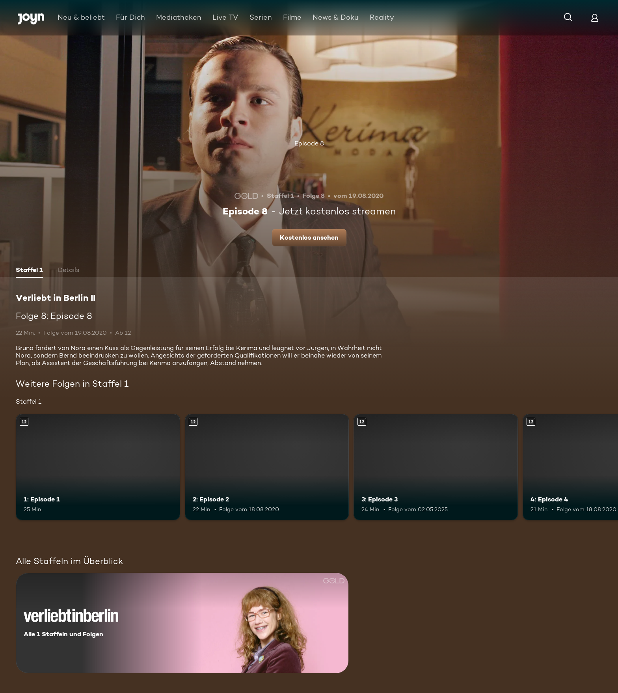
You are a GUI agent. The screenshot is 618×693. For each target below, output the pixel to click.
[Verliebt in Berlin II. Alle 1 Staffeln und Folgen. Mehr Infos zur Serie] (182, 623)
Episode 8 (309, 143)
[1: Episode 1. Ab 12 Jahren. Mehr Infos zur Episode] (98, 467)
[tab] (29, 271)
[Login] (594, 17)
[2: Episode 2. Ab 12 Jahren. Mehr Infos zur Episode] (267, 467)
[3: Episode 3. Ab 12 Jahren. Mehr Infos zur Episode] (436, 467)
